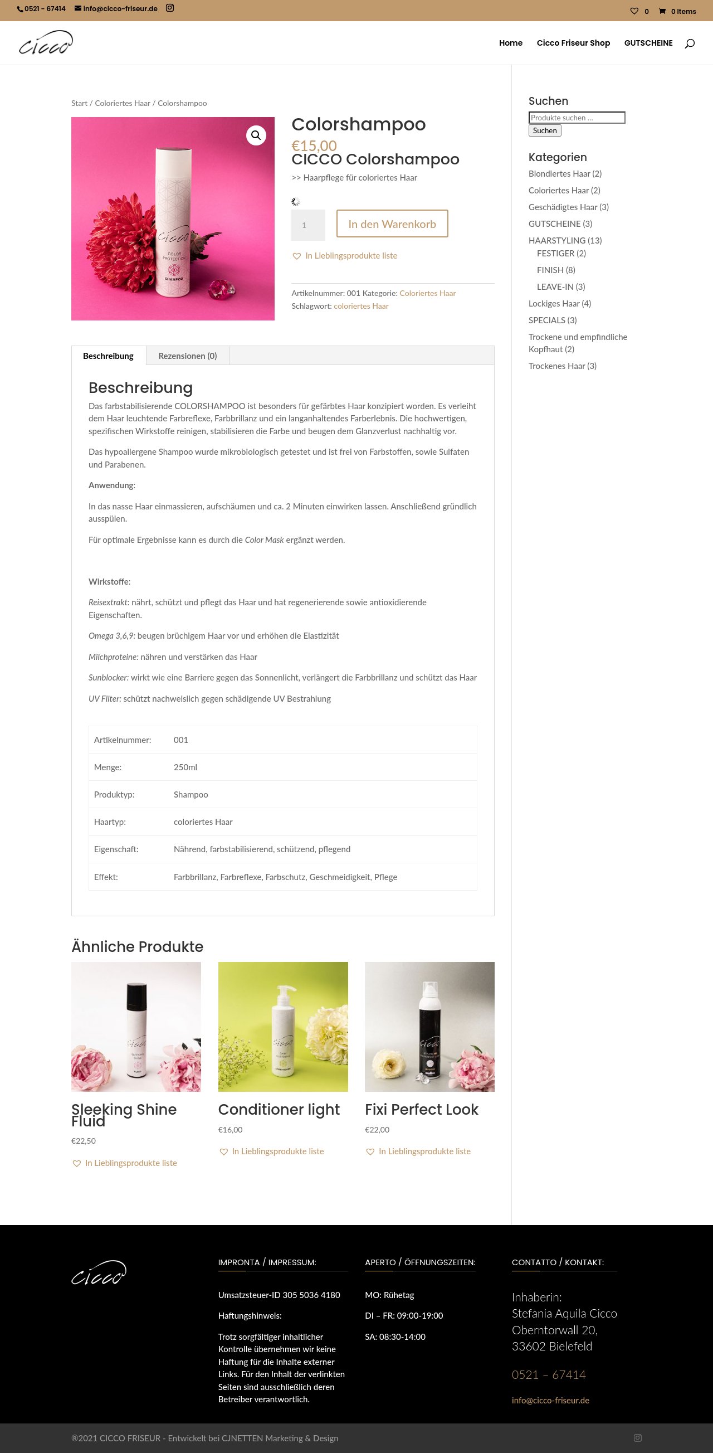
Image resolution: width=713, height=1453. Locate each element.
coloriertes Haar (361, 305)
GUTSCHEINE (648, 43)
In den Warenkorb (393, 223)
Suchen (545, 130)
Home (510, 43)
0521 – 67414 (549, 1374)
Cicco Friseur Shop (573, 43)
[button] (256, 135)
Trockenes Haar (557, 366)
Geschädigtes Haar (563, 207)
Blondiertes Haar (559, 173)
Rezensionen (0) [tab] (187, 356)
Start (79, 103)
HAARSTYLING (557, 240)
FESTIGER (556, 253)
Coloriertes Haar (122, 103)
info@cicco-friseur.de (550, 1400)
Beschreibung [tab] (108, 356)
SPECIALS (547, 320)
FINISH (550, 270)
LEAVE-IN (555, 286)
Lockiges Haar (554, 303)
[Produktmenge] (308, 225)
